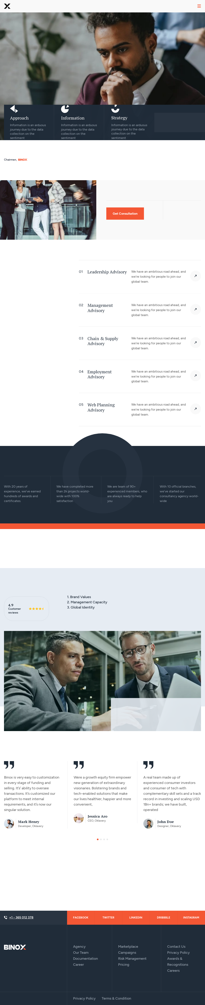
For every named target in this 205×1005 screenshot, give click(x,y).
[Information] (65, 109)
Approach (19, 118)
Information (72, 118)
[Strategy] (115, 109)
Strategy (119, 118)
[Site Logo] (15, 947)
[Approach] (14, 109)
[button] (97, 840)
